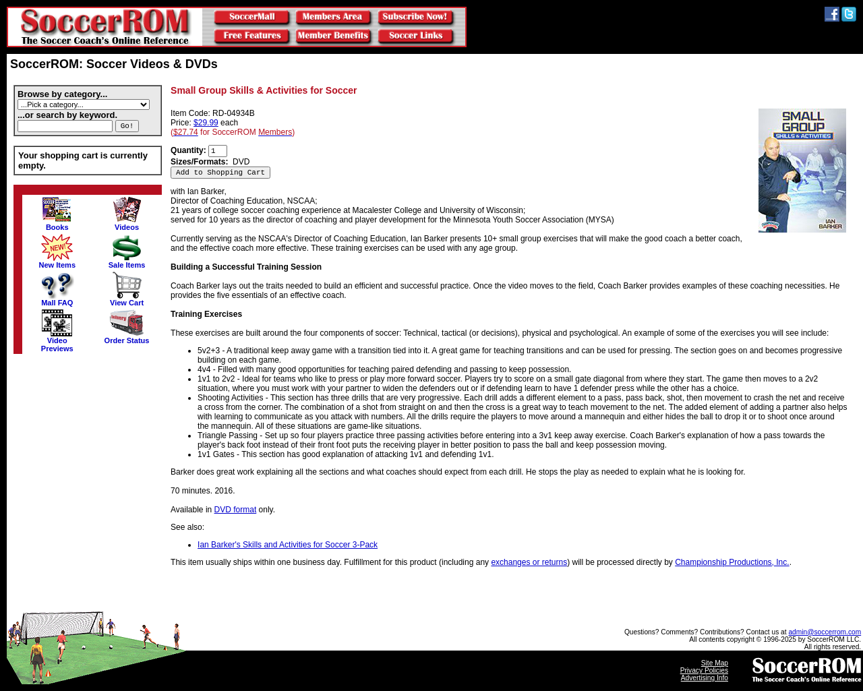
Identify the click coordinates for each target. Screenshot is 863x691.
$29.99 (206, 122)
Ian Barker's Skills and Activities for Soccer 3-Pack (288, 544)
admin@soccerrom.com (824, 632)
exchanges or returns (529, 562)
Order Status (127, 337)
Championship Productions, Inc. (732, 562)
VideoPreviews (57, 341)
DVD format (235, 509)
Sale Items (127, 261)
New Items (57, 261)
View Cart (127, 299)
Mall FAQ (57, 299)
